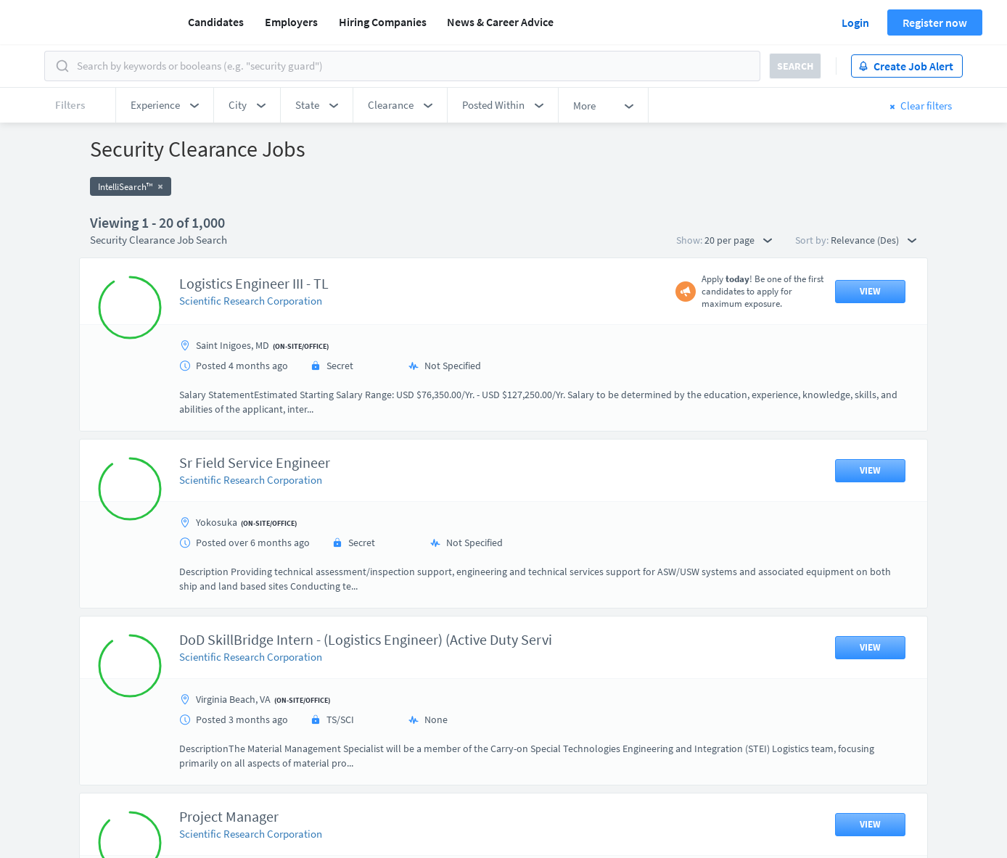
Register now (935, 22)
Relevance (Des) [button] (873, 240)
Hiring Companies (383, 22)
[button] (164, 105)
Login (855, 22)
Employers (291, 22)
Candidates (216, 22)
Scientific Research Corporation (250, 301)
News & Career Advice (500, 22)
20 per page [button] (738, 240)
